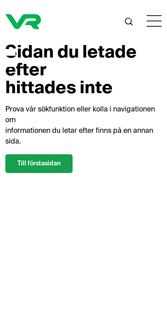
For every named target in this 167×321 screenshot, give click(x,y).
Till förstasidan (39, 163)
